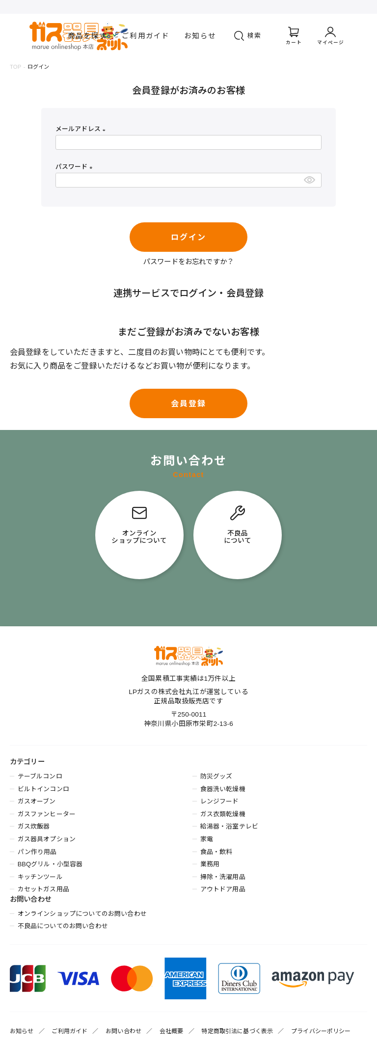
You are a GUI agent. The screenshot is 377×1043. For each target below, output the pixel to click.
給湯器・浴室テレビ (229, 826)
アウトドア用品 (222, 889)
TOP (15, 67)
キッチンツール (40, 877)
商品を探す (88, 36)
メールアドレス (82, 129)
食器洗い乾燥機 (222, 789)
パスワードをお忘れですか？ (188, 262)
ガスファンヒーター (47, 814)
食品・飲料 (216, 852)
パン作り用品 (37, 852)
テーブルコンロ (40, 776)
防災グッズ (216, 776)
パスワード (75, 166)
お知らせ (200, 36)
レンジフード (219, 801)
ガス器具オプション (47, 839)
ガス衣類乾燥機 (222, 814)
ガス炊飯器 (34, 826)
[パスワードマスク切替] (311, 180)
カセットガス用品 (43, 889)
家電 (206, 839)
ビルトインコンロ (43, 789)
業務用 (209, 864)
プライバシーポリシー (321, 1031)
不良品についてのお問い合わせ (63, 926)
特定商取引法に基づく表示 (237, 1031)
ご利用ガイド (145, 36)
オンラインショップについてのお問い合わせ (82, 913)
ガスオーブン (37, 801)
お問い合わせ (123, 1031)
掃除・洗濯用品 (222, 877)
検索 (254, 35)
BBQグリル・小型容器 (50, 864)
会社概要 (172, 1031)
